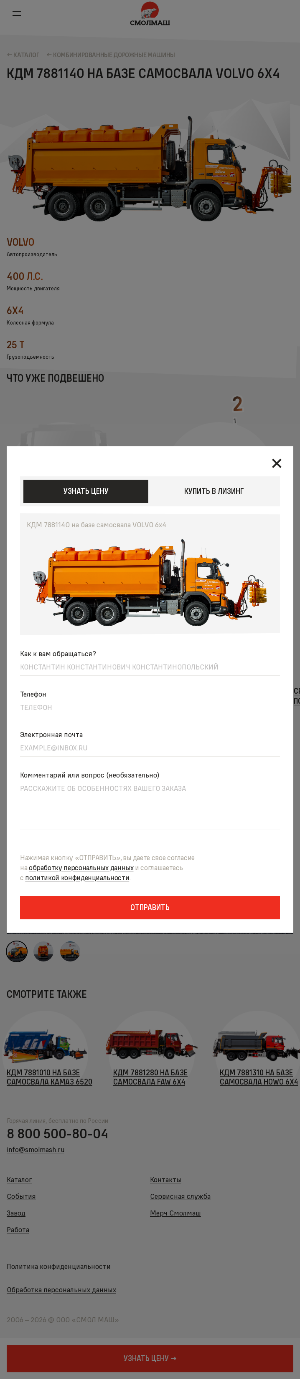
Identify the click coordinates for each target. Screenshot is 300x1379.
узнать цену (86, 491)
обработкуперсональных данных (81, 867)
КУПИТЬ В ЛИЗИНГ (214, 491)
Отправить (150, 907)
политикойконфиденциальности (77, 877)
